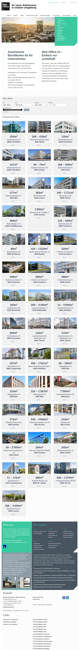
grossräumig (60, 40)
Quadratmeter (7, 108)
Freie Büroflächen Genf (40, 631)
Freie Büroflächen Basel (40, 622)
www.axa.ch (36, 599)
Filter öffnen (7, 98)
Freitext (50, 103)
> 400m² (59, 35)
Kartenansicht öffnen (11, 117)
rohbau (59, 25)
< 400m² (59, 28)
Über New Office (53, 2)
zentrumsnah (60, 20)
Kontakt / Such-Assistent (10, 624)
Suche (27, 110)
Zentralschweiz (45, 15)
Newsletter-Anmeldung (9, 622)
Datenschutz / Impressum (10, 619)
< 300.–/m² (60, 24)
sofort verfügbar (61, 38)
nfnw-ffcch (8, 607)
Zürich (9, 15)
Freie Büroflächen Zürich (40, 619)
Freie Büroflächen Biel (39, 626)
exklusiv (59, 33)
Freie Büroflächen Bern (40, 624)
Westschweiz (66, 15)
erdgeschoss (60, 36)
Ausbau (36, 103)
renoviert (59, 32)
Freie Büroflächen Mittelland (41, 648)
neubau (59, 22)
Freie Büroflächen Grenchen (41, 634)
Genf (74, 15)
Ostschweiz (56, 15)
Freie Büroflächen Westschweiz (42, 644)
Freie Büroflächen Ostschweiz (41, 646)
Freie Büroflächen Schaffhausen (42, 636)
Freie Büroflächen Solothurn (41, 639)
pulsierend (60, 30)
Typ (16, 103)
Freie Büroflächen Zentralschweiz (42, 641)
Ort (4, 103)
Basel (22, 15)
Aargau (15, 15)
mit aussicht (60, 27)
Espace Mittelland (32, 15)
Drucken (63, 2)
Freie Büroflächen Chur (40, 629)
